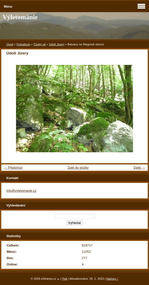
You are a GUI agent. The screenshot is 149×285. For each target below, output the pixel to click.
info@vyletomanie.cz (21, 191)
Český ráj (40, 44)
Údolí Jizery (56, 44)
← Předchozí (13, 167)
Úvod (9, 44)
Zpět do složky (78, 167)
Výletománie (20, 17)
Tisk (64, 278)
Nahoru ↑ (112, 278)
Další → (139, 167)
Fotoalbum (23, 44)
